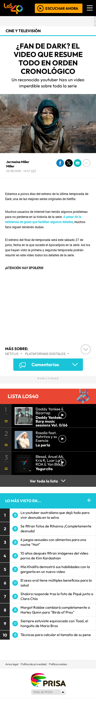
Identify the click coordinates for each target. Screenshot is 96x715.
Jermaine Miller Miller (17, 164)
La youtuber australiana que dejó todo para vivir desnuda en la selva (54, 515)
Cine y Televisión (23, 30)
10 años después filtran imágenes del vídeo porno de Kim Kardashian (54, 555)
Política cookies (58, 664)
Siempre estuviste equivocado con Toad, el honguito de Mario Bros (54, 623)
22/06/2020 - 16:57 (21, 171)
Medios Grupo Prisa (48, 692)
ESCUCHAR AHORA (61, 8)
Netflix (11, 353)
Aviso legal (11, 664)
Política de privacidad (33, 664)
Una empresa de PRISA (48, 679)
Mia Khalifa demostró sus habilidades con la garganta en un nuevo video (55, 569)
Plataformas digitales (45, 353)
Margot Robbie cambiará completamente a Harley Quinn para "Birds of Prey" (55, 610)
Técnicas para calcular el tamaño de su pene (55, 634)
